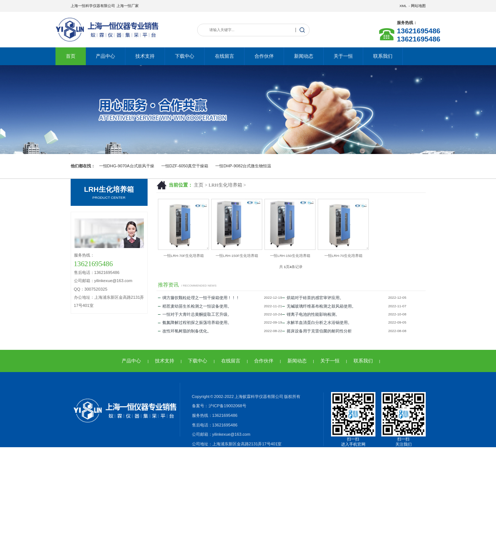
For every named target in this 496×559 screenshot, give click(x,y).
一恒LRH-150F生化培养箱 (237, 256)
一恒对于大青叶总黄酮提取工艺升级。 (195, 314)
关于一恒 (343, 56)
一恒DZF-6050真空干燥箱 (184, 166)
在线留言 (224, 56)
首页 (70, 56)
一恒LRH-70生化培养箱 (343, 256)
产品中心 (105, 56)
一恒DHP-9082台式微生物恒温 (243, 166)
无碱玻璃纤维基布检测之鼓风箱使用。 (319, 306)
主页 (198, 185)
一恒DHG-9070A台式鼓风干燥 (126, 166)
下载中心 (184, 56)
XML (402, 6)
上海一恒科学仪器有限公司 (93, 6)
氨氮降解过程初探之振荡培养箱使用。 (195, 322)
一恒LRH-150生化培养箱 (290, 256)
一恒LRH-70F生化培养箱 (183, 256)
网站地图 (418, 6)
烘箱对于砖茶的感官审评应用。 (313, 297)
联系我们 (382, 56)
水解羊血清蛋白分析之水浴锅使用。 (317, 322)
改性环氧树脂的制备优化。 (184, 331)
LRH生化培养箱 (225, 185)
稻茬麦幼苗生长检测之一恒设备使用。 (195, 306)
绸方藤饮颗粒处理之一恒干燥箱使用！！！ (199, 297)
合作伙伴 (264, 56)
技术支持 (145, 56)
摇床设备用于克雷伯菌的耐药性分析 (317, 331)
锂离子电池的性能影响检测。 (311, 314)
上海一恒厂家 (128, 6)
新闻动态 (303, 56)
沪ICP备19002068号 (227, 406)
